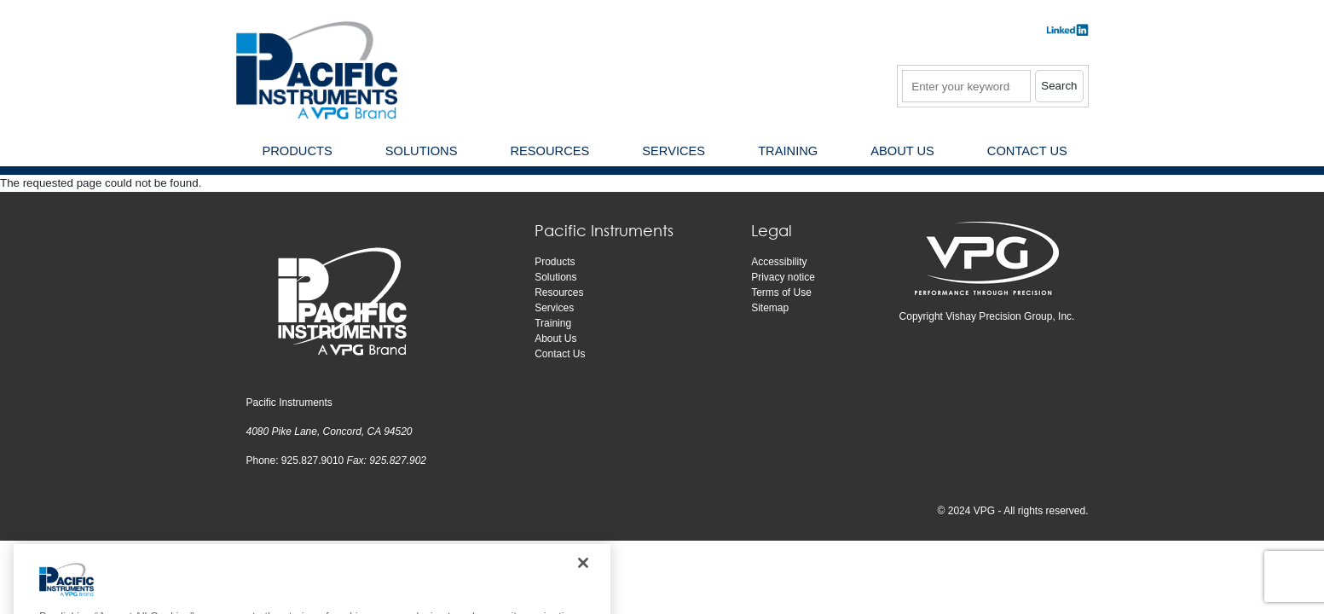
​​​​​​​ (1067, 35)
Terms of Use (781, 292)
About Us (555, 339)
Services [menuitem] (673, 151)
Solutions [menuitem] (421, 151)
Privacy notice (783, 277)
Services (554, 308)
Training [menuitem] (788, 151)
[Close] (583, 579)
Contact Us (560, 354)
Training (553, 323)
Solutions (555, 277)
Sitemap (770, 308)
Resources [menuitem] (549, 151)
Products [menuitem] (297, 151)
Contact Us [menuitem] (1027, 151)
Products (555, 262)
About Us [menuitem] (902, 151)
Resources (559, 292)
